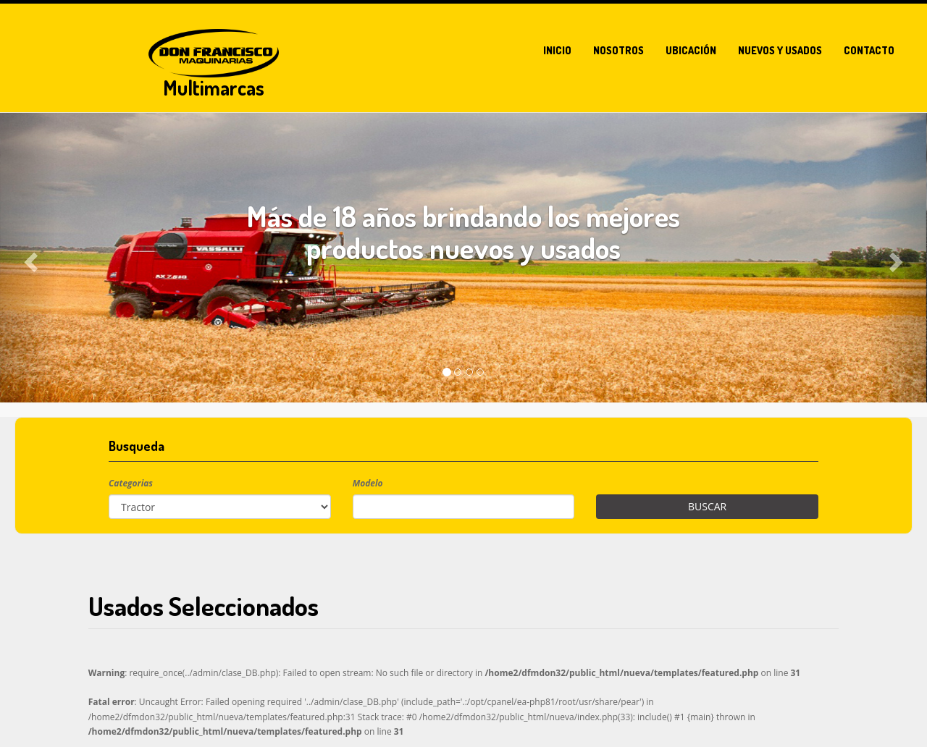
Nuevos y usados (780, 50)
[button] (29, 257)
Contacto (869, 50)
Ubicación (691, 50)
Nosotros (618, 50)
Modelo (368, 483)
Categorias (131, 483)
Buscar (707, 506)
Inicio (557, 50)
